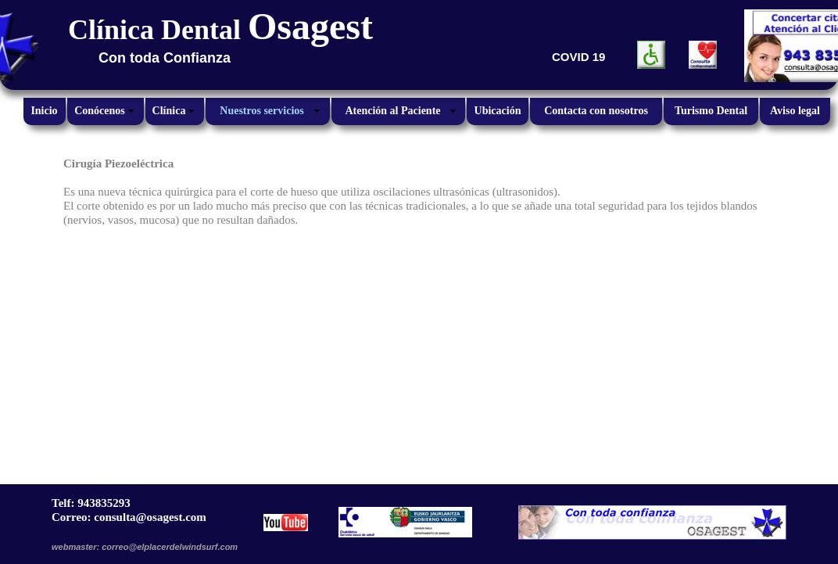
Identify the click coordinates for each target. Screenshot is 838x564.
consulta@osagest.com (150, 517)
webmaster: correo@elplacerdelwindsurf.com (145, 546)
